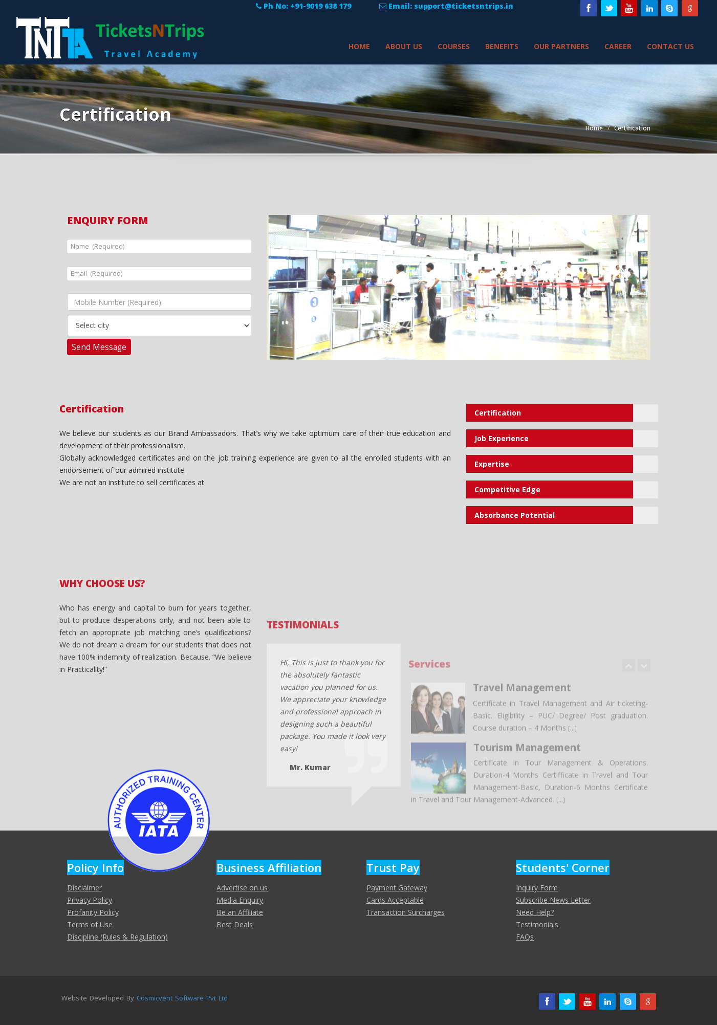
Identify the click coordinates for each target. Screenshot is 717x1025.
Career (618, 46)
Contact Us (670, 46)
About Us (403, 46)
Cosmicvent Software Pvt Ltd (182, 997)
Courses (454, 46)
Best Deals (234, 924)
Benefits (501, 46)
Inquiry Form (537, 887)
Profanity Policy (93, 912)
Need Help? (535, 912)
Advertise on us (242, 887)
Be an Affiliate (239, 912)
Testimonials (537, 924)
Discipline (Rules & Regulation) (117, 937)
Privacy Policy (89, 900)
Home (359, 46)
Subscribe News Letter (553, 900)
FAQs (525, 937)
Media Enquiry (239, 900)
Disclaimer (84, 887)
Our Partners (561, 46)
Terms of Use (90, 924)
